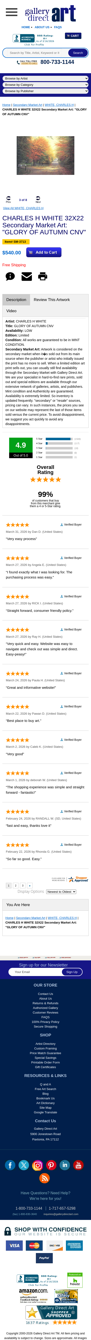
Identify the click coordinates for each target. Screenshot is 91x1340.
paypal (44, 1258)
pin (51, 1165)
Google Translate (45, 1112)
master (34, 1245)
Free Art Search (45, 1089)
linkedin (65, 1165)
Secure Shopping (45, 1026)
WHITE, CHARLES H (59, 105)
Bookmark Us (45, 1098)
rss (44, 1178)
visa (14, 1245)
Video (11, 311)
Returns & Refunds (45, 1003)
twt (24, 1165)
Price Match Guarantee (45, 1053)
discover (54, 1245)
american (74, 1245)
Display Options (31, 891)
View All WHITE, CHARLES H (23, 208)
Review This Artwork (52, 300)
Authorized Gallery (45, 1008)
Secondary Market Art (27, 105)
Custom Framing (45, 1048)
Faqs (58, 27)
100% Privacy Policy (45, 1022)
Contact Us (45, 994)
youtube (78, 1165)
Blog (45, 1093)
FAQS (46, 1017)
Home (26, 27)
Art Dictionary (45, 1103)
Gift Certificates (45, 1067)
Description (16, 300)
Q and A (45, 1084)
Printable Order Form (45, 1062)
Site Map (45, 1107)
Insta (37, 1165)
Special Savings (46, 1058)
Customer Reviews (45, 1012)
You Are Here (18, 905)
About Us (42, 27)
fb (10, 1165)
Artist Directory (45, 1044)
